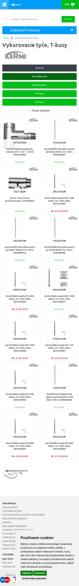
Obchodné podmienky (14, 526)
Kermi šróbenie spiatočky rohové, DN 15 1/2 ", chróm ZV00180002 (20, 152)
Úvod (5, 38)
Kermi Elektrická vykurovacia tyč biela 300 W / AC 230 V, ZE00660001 (59, 152)
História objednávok (14, 566)
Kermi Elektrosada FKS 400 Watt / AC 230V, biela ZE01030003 (20, 299)
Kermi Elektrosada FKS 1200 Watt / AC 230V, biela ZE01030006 (19, 348)
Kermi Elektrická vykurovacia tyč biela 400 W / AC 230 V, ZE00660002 (59, 250)
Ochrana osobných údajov (17, 530)
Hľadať (68, 19)
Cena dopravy (10, 507)
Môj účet (7, 563)
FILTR (39, 68)
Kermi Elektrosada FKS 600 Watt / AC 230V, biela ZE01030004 (59, 446)
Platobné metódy (12, 511)
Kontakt (6, 522)
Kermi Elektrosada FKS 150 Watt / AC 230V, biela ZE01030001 (59, 348)
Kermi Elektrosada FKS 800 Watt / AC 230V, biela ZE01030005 (20, 446)
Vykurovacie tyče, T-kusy (27, 38)
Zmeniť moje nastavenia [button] (34, 578)
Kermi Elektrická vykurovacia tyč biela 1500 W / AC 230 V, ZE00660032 (20, 250)
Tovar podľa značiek (14, 545)
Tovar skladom (41, 110)
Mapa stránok (10, 541)
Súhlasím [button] (26, 573)
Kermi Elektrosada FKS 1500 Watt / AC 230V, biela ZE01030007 (59, 201)
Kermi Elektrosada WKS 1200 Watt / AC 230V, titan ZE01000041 (59, 299)
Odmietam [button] (40, 573)
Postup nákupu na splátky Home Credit (23, 515)
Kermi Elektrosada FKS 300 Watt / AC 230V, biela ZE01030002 (20, 397)
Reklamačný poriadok (14, 518)
